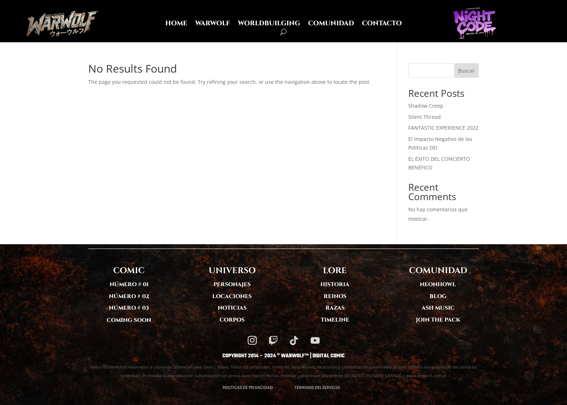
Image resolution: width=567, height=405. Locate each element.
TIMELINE (335, 320)
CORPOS (231, 320)
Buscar (466, 70)
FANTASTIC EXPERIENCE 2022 (443, 127)
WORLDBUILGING (269, 24)
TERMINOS (304, 388)
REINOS (335, 296)
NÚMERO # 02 (129, 296)
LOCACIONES (232, 296)
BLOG (438, 296)
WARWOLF (212, 24)
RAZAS (335, 308)
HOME (176, 24)
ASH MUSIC (438, 308)
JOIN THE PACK (438, 320)
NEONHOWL (438, 284)
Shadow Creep (425, 105)
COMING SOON (129, 320)
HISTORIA (334, 284)
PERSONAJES (232, 284)
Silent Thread (424, 116)
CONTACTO (382, 24)
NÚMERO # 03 (129, 308)
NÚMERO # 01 (129, 284)
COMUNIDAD (331, 24)
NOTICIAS (232, 308)
